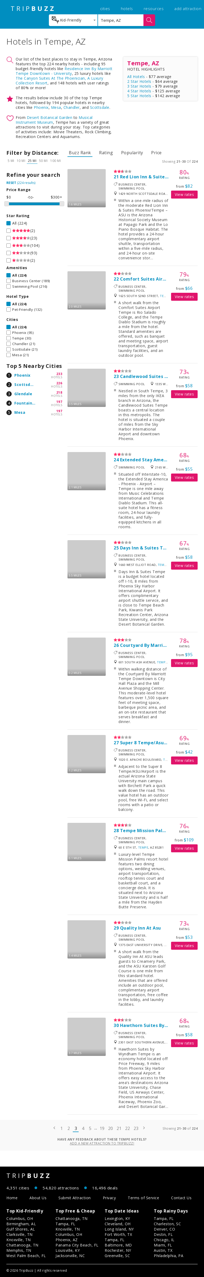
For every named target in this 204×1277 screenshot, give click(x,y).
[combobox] (73, 20)
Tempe (165, 296)
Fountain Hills (28, 403)
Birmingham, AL (21, 1223)
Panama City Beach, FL (77, 1245)
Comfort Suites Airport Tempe (154, 279)
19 (102, 1128)
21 (119, 1128)
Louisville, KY (68, 1250)
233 (59, 374)
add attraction (187, 8)
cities (105, 8)
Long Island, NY (119, 1229)
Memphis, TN (18, 1250)
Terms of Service (143, 1197)
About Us (37, 1197)
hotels (127, 8)
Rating (106, 153)
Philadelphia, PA (168, 1255)
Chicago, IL (164, 1239)
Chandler (71, 107)
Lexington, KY (117, 1218)
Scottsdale (99, 107)
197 (59, 401)
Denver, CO (164, 1229)
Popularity (132, 153)
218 (59, 392)
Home (12, 1197)
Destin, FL (163, 1234)
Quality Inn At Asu (140, 928)
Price (156, 153)
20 (110, 1128)
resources (154, 8)
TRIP (33, 8)
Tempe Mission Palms (144, 830)
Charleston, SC (167, 1223)
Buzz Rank (80, 153)
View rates (184, 194)
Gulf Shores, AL (20, 1229)
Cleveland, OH (118, 1223)
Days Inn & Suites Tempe (148, 548)
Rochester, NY (118, 1250)
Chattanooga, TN (22, 1245)
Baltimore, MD (118, 1245)
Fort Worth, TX (118, 1234)
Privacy (109, 1197)
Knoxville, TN (18, 1239)
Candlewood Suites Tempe (150, 376)
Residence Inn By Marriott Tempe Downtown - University (64, 71)
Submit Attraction (74, 1197)
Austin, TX (163, 1250)
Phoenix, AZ (67, 1239)
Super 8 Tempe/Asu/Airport (151, 743)
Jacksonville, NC (70, 1255)
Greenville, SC (117, 1255)
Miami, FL (163, 1245)
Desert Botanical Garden (50, 117)
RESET (11, 182)
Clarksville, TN (19, 1234)
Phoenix (41, 107)
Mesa (56, 107)
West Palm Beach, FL (26, 1255)
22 (127, 1128)
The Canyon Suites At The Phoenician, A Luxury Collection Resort (59, 80)
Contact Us (181, 1197)
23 (136, 1128)
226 (59, 383)
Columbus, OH (19, 1218)
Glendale (23, 393)
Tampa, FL (65, 1223)
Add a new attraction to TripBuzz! (102, 1143)
